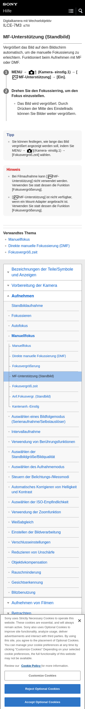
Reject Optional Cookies (42, 691)
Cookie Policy (31, 668)
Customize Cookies (42, 678)
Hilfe (7, 10)
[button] (81, 11)
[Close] (80, 623)
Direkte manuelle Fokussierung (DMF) (39, 246)
